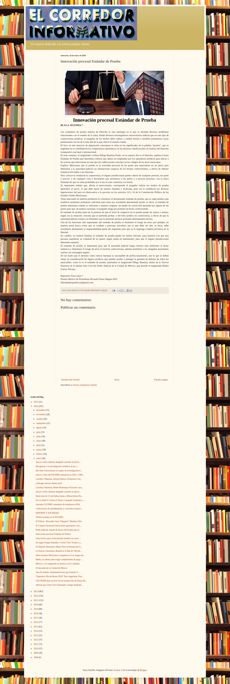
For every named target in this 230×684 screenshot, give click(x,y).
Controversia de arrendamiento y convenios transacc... (59, 508)
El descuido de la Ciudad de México (51, 568)
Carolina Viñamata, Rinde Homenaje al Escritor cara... (59, 487)
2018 (36, 613)
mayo (39, 441)
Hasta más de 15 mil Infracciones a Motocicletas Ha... (59, 496)
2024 (36, 406)
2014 (36, 631)
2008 (36, 657)
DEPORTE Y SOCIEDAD (47, 513)
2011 (36, 644)
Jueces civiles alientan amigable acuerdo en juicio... (58, 462)
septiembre (41, 423)
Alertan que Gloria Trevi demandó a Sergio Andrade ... (59, 585)
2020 (36, 604)
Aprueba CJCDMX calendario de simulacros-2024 (58, 504)
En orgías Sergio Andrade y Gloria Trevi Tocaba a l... (59, 542)
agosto (39, 427)
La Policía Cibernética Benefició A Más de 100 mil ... (59, 551)
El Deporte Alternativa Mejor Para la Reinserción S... (59, 547)
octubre (39, 419)
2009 (36, 653)
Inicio (117, 380)
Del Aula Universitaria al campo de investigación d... (59, 470)
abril (38, 445)
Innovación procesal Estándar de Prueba (53, 534)
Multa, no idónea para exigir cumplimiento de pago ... (59, 559)
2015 (36, 627)
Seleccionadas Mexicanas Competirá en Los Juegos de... (60, 555)
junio (38, 436)
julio (38, 432)
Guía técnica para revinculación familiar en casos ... (58, 538)
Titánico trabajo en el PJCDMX (49, 517)
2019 (36, 609)
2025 (36, 402)
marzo (39, 450)
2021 (36, 600)
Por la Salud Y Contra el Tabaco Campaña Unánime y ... (60, 500)
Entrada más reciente (70, 380)
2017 (36, 618)
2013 (36, 635)
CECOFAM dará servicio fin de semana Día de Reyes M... (61, 581)
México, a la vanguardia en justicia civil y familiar (58, 564)
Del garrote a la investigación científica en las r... (57, 466)
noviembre (41, 414)
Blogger (143, 670)
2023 (36, 591)
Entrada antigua (161, 380)
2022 (36, 596)
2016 (36, 622)
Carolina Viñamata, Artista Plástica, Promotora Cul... (59, 479)
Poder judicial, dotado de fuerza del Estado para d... (58, 530)
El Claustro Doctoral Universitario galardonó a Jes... (58, 526)
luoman (117, 670)
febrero (39, 454)
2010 (36, 648)
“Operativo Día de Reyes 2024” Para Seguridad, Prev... (60, 576)
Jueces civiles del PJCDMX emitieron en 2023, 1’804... (60, 475)
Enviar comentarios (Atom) (85, 385)
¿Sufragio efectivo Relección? (49, 483)
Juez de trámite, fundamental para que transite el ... (58, 572)
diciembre (40, 410)
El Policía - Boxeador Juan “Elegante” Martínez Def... (59, 521)
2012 (36, 640)
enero (39, 458)
